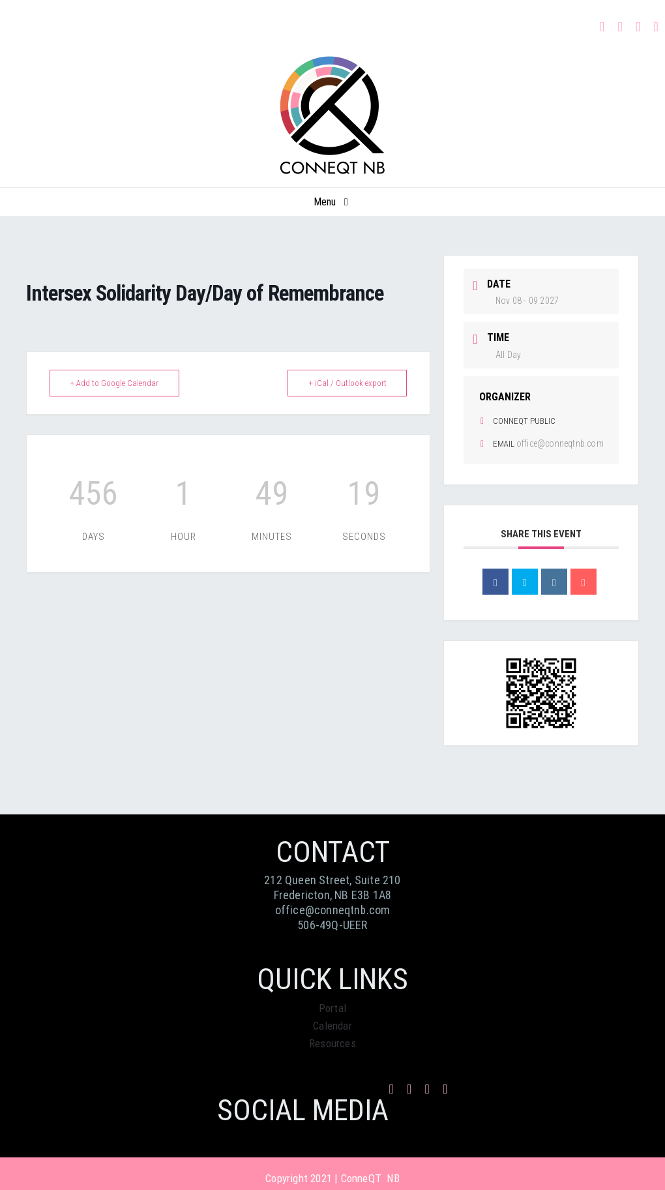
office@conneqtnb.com (560, 443)
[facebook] (602, 26)
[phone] (656, 26)
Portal (332, 1008)
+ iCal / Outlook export (345, 383)
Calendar (332, 1025)
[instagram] (620, 26)
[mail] (638, 26)
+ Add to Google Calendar (116, 383)
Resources (332, 1043)
